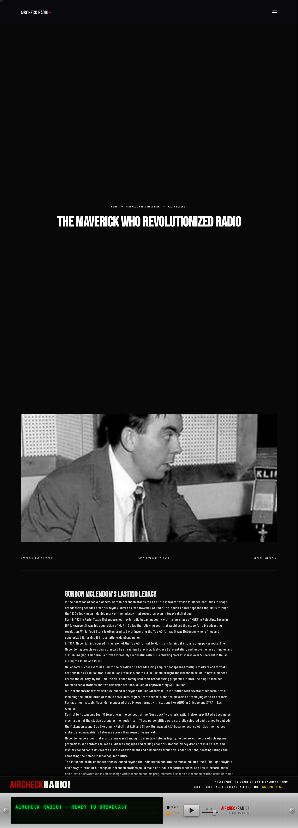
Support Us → (275, 786)
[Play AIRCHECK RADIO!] (191, 810)
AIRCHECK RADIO (34, 12)
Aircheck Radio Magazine (143, 206)
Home (114, 206)
